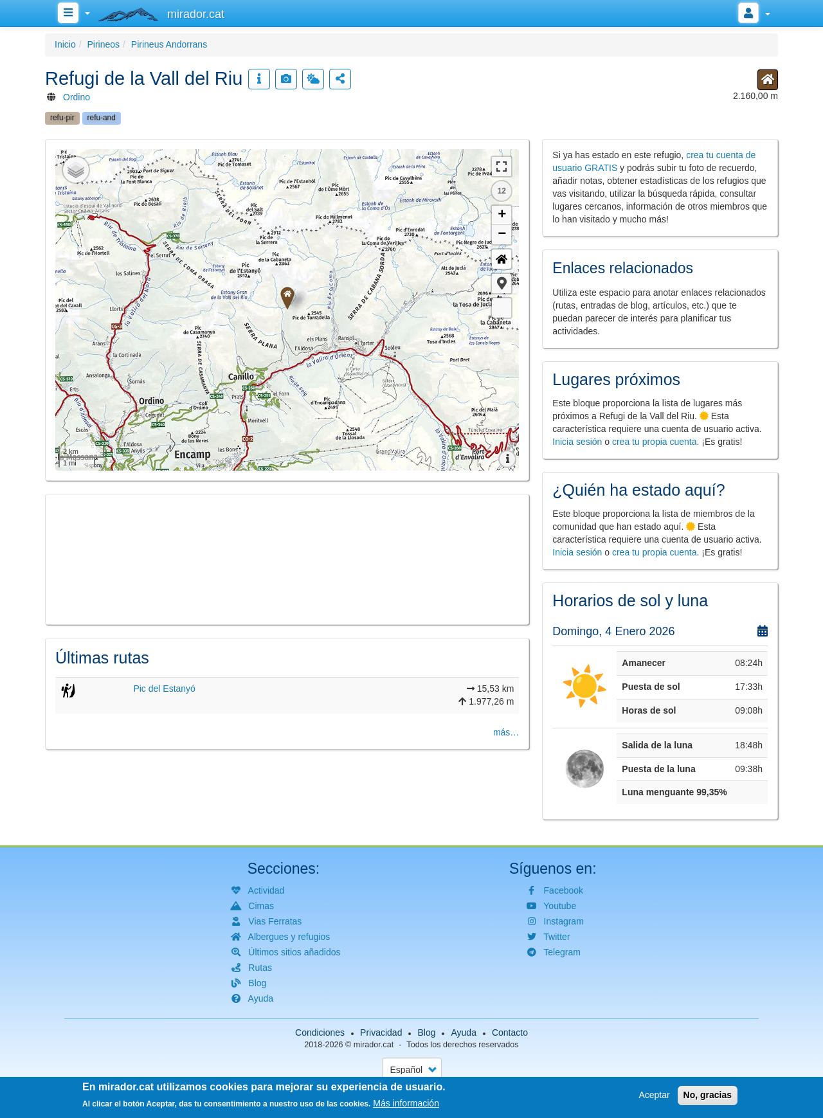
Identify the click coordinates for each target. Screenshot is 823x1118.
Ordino (76, 97)
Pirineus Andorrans (169, 44)
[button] (501, 283)
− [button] (502, 234)
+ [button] (502, 215)
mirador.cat (373, 1044)
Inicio (65, 44)
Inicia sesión (577, 442)
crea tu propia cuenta (654, 442)
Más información (406, 1103)
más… (506, 732)
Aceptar (653, 1095)
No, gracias (707, 1095)
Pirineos (103, 44)
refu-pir (62, 117)
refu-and (101, 117)
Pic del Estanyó (164, 688)
